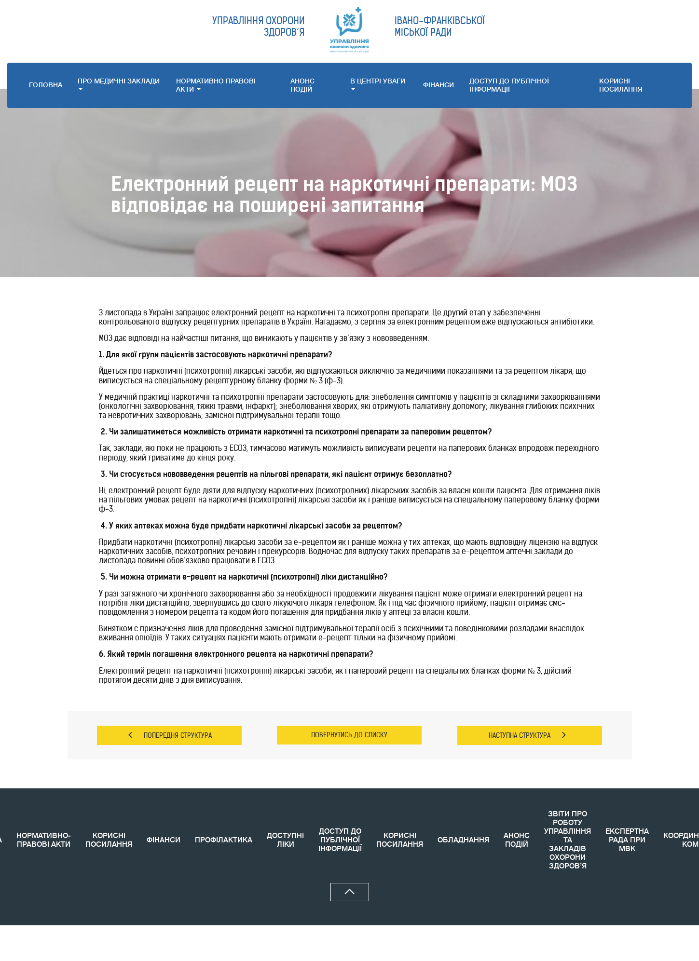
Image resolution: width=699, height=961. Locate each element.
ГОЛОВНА (45, 85)
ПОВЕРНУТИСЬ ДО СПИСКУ (349, 735)
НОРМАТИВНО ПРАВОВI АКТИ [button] (216, 85)
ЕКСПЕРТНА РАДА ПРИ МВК (627, 840)
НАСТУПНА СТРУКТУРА (528, 735)
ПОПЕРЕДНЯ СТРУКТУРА (169, 735)
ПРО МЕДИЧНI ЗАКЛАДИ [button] (119, 83)
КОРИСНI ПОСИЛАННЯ (621, 85)
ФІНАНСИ (438, 85)
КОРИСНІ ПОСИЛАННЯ (108, 840)
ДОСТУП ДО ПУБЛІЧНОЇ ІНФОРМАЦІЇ (509, 85)
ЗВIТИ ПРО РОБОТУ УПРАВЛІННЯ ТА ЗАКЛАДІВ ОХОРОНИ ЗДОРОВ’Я (567, 840)
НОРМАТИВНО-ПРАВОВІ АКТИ (43, 840)
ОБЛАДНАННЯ (463, 840)
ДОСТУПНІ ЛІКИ (285, 840)
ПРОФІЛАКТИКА (223, 840)
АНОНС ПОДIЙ (302, 85)
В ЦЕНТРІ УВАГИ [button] (377, 83)
